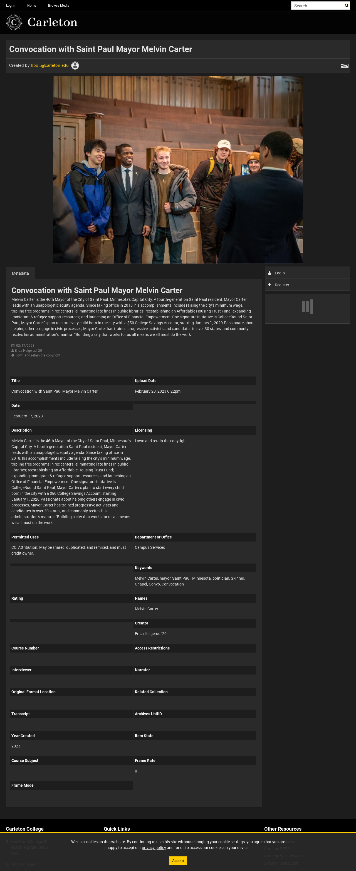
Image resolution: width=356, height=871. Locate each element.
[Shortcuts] (344, 64)
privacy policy (154, 847)
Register (279, 284)
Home (31, 5)
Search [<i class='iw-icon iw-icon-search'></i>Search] (347, 5)
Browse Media (59, 5)
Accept (178, 860)
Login (276, 272)
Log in (10, 5)
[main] (178, 426)
